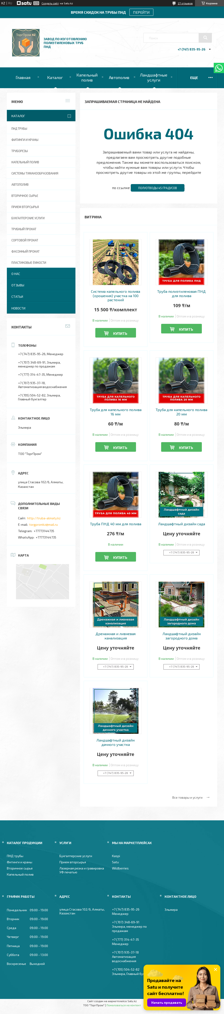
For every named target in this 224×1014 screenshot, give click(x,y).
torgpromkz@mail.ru (43, 524)
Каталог (55, 77)
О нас (15, 274)
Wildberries (120, 868)
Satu (115, 862)
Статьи (17, 296)
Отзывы (17, 285)
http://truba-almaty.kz (44, 518)
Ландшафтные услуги (153, 77)
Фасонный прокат (25, 251)
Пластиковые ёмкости (28, 262)
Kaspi (116, 856)
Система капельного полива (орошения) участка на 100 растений (115, 295)
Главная (23, 77)
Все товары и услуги (187, 797)
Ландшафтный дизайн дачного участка (115, 742)
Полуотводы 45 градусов (157, 188)
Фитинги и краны (24, 140)
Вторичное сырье (24, 196)
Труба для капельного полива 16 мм (115, 412)
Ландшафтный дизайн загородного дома (182, 636)
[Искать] (205, 37)
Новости (18, 308)
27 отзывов (185, 3)
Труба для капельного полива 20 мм (181, 412)
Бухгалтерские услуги (28, 218)
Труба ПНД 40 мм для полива (115, 524)
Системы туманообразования (34, 173)
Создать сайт (50, 3)
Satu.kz (132, 1001)
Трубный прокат (23, 229)
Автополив (119, 77)
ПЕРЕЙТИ (141, 12)
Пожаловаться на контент (124, 1005)
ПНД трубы (19, 128)
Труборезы (19, 151)
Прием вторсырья (25, 207)
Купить (120, 333)
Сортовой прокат (24, 240)
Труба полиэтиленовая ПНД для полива (181, 293)
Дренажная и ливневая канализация (116, 636)
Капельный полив (87, 77)
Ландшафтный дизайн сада (181, 524)
